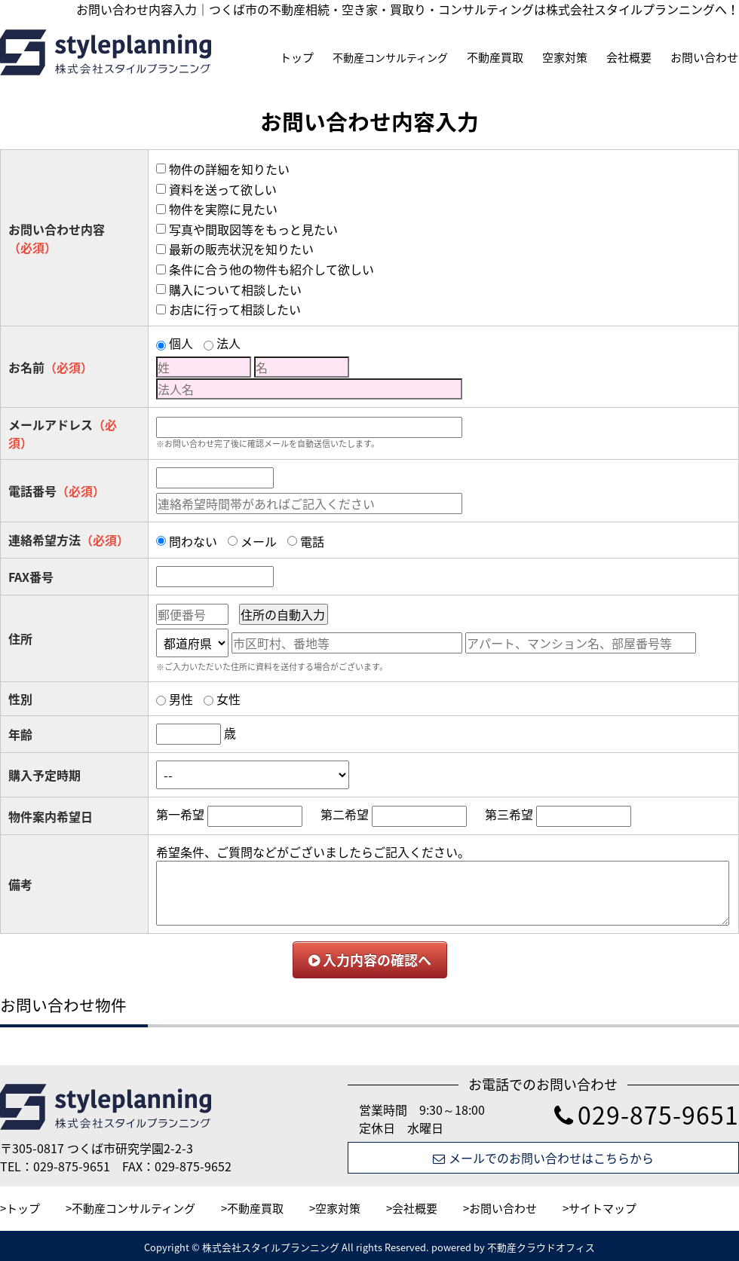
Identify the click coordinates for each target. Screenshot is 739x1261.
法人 (228, 343)
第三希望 (509, 814)
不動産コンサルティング (390, 57)
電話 (312, 541)
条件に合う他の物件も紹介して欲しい (271, 269)
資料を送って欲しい (223, 189)
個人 (181, 343)
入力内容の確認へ (369, 960)
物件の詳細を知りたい (229, 169)
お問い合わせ (704, 57)
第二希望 (344, 814)
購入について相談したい (235, 289)
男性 (181, 699)
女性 (228, 699)
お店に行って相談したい (235, 309)
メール (259, 541)
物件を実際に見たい (223, 209)
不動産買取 (495, 57)
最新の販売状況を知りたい (241, 249)
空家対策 (564, 57)
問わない (193, 541)
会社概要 (629, 57)
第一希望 (180, 814)
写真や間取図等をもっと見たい (253, 229)
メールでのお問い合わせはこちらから (543, 1158)
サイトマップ (602, 1208)
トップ (297, 57)
